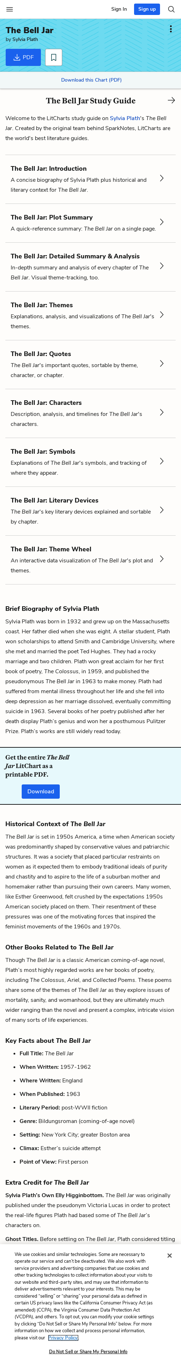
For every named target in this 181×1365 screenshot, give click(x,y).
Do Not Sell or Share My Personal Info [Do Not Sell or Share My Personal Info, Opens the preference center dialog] (88, 1352)
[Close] (169, 1255)
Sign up (147, 9)
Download (40, 791)
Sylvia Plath (25, 39)
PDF (23, 57)
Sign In (119, 9)
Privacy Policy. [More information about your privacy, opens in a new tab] (63, 1338)
